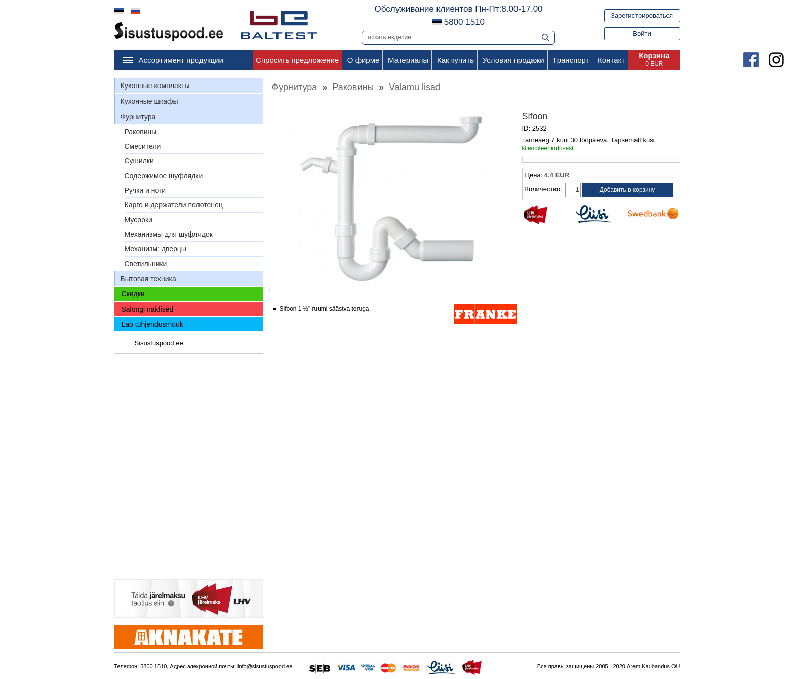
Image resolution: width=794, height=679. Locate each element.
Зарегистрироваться (642, 15)
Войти (641, 33)
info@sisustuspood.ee (264, 666)
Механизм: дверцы (155, 249)
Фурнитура (138, 117)
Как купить (455, 60)
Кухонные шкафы (149, 101)
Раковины (141, 132)
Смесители (143, 146)
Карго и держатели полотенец (174, 205)
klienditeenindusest (548, 148)
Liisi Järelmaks (601, 215)
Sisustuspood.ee (159, 343)
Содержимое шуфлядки (164, 176)
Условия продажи (513, 60)
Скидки (133, 294)
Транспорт (570, 60)
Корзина (654, 55)
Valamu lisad (415, 87)
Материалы (408, 60)
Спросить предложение (297, 60)
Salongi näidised (148, 309)
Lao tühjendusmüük (152, 324)
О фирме (363, 60)
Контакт (611, 60)
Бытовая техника (148, 279)
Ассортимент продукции (181, 60)
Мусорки (138, 220)
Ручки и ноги (145, 190)
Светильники (146, 264)
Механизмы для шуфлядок (169, 234)
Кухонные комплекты (155, 85)
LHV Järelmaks (548, 215)
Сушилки (139, 161)
